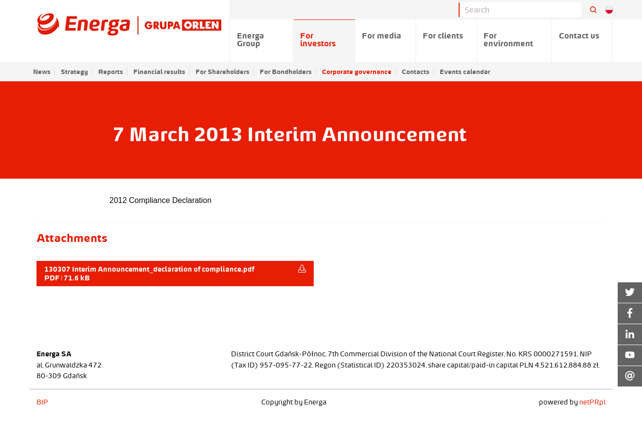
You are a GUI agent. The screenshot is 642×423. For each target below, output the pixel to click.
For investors (318, 39)
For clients (443, 35)
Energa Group (250, 39)
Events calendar (465, 71)
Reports (110, 71)
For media (381, 35)
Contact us (579, 35)
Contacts (415, 71)
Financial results (159, 71)
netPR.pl (592, 402)
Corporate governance (357, 71)
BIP (42, 402)
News (42, 71)
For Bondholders (286, 71)
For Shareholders (223, 71)
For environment (508, 39)
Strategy (74, 71)
